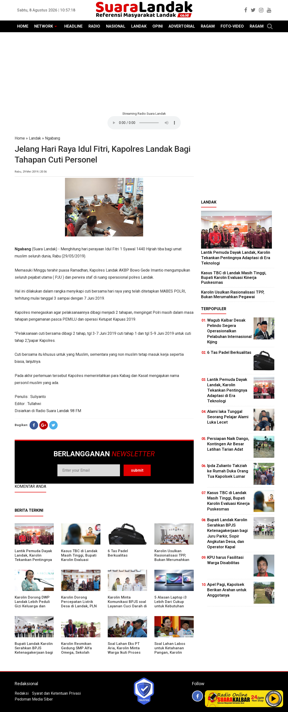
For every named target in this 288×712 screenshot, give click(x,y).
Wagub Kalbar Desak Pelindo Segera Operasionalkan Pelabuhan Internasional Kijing (229, 331)
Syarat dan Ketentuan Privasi (56, 693)
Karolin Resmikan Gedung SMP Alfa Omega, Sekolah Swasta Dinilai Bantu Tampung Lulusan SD (79, 652)
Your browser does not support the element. (144, 122)
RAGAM (208, 26)
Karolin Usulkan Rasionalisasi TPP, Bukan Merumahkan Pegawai (171, 557)
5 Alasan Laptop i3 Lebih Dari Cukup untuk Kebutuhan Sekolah (170, 604)
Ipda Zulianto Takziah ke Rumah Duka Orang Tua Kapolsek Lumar (227, 471)
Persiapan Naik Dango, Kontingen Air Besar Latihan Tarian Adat (228, 444)
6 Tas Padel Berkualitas (118, 553)
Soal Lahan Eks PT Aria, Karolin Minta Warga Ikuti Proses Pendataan (124, 650)
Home (20, 138)
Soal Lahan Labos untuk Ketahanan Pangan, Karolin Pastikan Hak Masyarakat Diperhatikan (169, 654)
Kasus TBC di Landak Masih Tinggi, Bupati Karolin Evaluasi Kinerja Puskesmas (79, 557)
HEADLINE (73, 26)
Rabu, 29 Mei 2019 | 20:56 (31, 171)
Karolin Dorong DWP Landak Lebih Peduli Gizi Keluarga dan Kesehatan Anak (32, 604)
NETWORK (43, 26)
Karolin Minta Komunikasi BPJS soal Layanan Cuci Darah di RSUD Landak (127, 604)
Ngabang (52, 138)
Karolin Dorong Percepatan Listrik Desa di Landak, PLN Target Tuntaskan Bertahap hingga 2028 (80, 606)
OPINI (157, 26)
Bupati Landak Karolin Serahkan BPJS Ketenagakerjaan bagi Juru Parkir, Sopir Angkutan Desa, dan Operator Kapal (34, 654)
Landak (35, 138)
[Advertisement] (144, 71)
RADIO (94, 26)
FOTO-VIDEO (232, 26)
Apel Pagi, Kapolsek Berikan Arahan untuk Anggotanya (226, 590)
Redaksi (22, 693)
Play (274, 698)
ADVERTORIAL (182, 26)
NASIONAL (115, 26)
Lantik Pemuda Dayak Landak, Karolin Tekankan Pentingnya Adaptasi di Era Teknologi (33, 560)
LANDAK (139, 26)
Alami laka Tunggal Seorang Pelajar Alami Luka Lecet (227, 417)
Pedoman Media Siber (34, 699)
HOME (22, 26)
